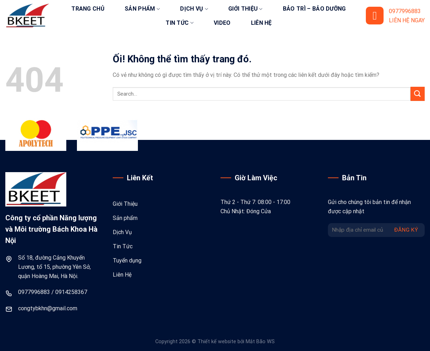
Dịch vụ (194, 8)
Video (222, 22)
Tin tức (180, 23)
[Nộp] (418, 94)
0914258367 (71, 292)
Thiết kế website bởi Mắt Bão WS (236, 342)
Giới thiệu (245, 8)
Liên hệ (261, 22)
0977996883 (34, 292)
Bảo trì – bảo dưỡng (314, 8)
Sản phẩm (142, 8)
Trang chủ (88, 8)
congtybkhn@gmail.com (47, 308)
